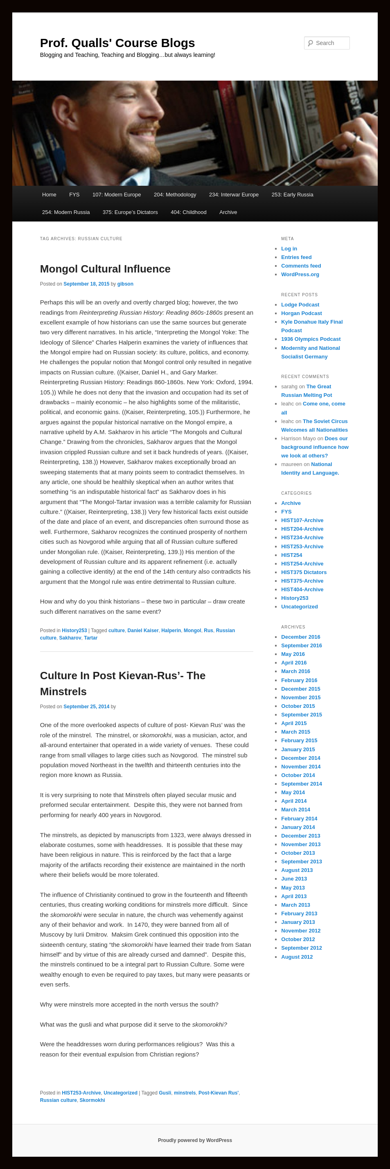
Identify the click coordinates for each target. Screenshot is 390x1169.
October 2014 (298, 775)
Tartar (90, 638)
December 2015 (300, 689)
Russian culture (58, 1100)
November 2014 (300, 767)
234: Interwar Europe (234, 194)
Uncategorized (121, 1093)
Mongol (192, 630)
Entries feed (296, 257)
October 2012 (298, 939)
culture (116, 630)
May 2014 (293, 792)
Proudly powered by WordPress (195, 1140)
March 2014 (295, 809)
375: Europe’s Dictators (130, 212)
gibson (125, 284)
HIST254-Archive (302, 564)
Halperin (171, 630)
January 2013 (298, 922)
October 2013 (298, 853)
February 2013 (299, 913)
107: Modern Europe (116, 194)
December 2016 (300, 637)
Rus (208, 630)
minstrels (185, 1093)
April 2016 (294, 663)
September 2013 (301, 861)
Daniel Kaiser (143, 630)
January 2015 (298, 749)
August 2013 (297, 870)
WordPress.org (300, 274)
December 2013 (300, 836)
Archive (228, 212)
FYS (74, 194)
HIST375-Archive (302, 581)
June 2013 (294, 879)
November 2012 (300, 931)
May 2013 (293, 888)
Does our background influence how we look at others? (315, 447)
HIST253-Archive (81, 1093)
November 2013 (300, 844)
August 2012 (297, 957)
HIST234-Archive (302, 537)
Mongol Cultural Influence (105, 269)
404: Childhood (188, 212)
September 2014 (301, 784)
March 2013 (295, 905)
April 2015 (294, 723)
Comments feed (301, 266)
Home (49, 194)
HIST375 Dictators (304, 572)
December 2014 (300, 758)
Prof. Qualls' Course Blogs (117, 43)
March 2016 (295, 671)
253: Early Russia (292, 194)
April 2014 (294, 801)
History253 (74, 630)
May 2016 (293, 654)
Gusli (165, 1093)
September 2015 (301, 715)
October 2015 (298, 706)
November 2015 (300, 697)
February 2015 (299, 740)
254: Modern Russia (66, 212)
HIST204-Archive (302, 529)
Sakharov (70, 638)
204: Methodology (175, 194)
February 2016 (299, 680)
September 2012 (301, 948)
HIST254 (291, 555)
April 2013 (294, 896)
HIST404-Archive (302, 589)
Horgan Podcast (301, 313)
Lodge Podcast (300, 305)
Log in (289, 249)
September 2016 (301, 645)
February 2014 (299, 818)
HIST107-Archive (302, 520)
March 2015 (295, 732)
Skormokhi (92, 1100)
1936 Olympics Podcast (310, 339)
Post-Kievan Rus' (218, 1093)
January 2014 (298, 827)
